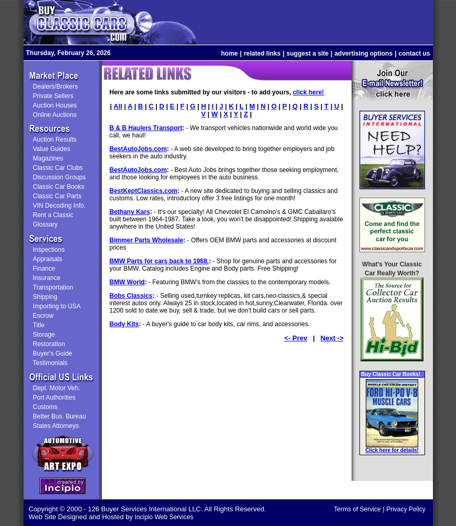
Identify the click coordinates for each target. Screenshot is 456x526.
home (229, 53)
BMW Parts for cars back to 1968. (159, 261)
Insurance (47, 278)
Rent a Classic (53, 215)
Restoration (49, 344)
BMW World (127, 282)
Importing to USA (57, 306)
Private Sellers (53, 96)
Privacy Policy (406, 509)
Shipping (45, 296)
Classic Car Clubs (58, 167)
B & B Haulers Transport (146, 128)
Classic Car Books (58, 186)
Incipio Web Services (164, 517)
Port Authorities (54, 397)
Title (39, 325)
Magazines (48, 158)
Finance (44, 268)
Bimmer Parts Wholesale (147, 240)
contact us (414, 53)
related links (262, 53)
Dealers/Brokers (55, 86)
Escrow (43, 315)
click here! (308, 92)
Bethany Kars (130, 212)
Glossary (45, 224)
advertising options (363, 53)
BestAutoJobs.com (138, 149)
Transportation (53, 287)
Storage (44, 334)
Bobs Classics (131, 295)
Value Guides (51, 149)
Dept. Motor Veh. (56, 388)
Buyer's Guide (52, 353)
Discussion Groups (59, 177)
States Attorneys (56, 426)
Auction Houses (55, 105)
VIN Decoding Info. (59, 205)
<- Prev (295, 338)
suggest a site (307, 53)
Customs (45, 407)
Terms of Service (357, 509)
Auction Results (55, 139)
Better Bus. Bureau (59, 416)
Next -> (332, 338)
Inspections (49, 249)
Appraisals (47, 259)
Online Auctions (55, 115)
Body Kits (124, 324)
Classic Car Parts (57, 196)
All (117, 106)
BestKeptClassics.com (143, 191)
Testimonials (50, 363)
